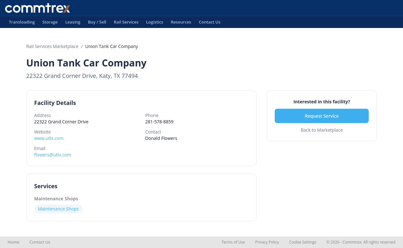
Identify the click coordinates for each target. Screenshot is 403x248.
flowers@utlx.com (52, 155)
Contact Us (209, 23)
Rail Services (126, 23)
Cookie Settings (302, 242)
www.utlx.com (49, 138)
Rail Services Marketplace (52, 46)
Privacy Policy (267, 242)
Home (13, 242)
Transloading (21, 23)
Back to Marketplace (322, 130)
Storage (49, 23)
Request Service (322, 116)
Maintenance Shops (56, 199)
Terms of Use (233, 242)
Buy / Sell (97, 23)
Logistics (154, 23)
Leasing (72, 23)
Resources (181, 23)
